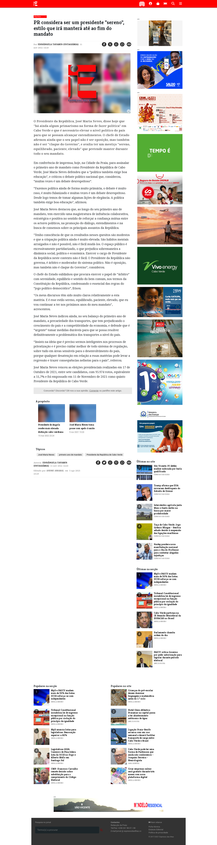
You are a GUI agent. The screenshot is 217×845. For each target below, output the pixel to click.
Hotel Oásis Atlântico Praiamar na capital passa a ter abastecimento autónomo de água (141, 714)
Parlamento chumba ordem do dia (164, 634)
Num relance (155, 822)
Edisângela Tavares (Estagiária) (58, 44)
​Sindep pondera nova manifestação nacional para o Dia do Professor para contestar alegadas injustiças (166, 550)
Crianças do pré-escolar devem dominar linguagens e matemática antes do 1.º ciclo (141, 694)
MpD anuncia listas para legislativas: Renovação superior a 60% (63, 732)
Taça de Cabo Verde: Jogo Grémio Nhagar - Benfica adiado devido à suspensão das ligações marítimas (167, 529)
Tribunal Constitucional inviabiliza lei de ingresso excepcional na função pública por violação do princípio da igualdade (167, 599)
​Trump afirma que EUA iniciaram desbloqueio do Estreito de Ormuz (167, 488)
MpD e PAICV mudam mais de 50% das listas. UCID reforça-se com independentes (166, 578)
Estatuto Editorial (156, 829)
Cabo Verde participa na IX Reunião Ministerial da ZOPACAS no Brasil (167, 615)
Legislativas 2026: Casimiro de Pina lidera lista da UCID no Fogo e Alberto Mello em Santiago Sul (63, 755)
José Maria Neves (46, 454)
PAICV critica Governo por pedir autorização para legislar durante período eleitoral (168, 656)
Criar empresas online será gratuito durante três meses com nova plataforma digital (141, 773)
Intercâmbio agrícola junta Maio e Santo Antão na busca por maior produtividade (168, 509)
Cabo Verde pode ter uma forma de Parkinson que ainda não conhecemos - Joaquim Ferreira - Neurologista (141, 755)
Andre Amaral (55, 470)
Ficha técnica (154, 827)
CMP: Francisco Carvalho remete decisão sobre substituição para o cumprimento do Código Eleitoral (64, 774)
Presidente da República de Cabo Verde (104, 454)
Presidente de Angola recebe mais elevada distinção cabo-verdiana (50, 428)
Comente (94, 390)
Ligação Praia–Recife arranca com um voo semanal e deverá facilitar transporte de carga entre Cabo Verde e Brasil (141, 735)
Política (37, 16)
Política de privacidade (158, 832)
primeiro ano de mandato (70, 454)
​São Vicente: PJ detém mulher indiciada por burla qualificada (168, 468)
